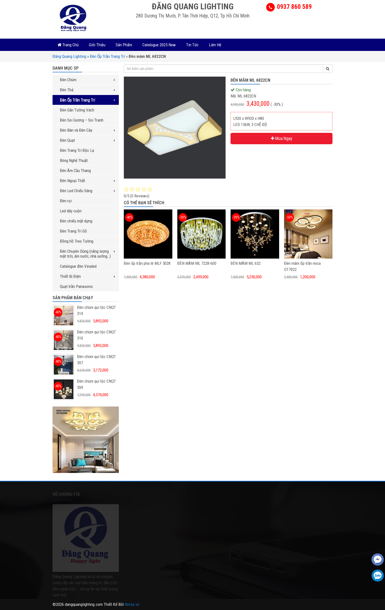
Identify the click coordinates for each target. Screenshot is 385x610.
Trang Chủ (68, 44)
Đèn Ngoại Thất (87, 180)
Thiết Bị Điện (87, 276)
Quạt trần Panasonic (76, 286)
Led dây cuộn (71, 210)
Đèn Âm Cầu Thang (75, 170)
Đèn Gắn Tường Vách (77, 110)
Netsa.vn (132, 604)
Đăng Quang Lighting (69, 56)
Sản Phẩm (124, 44)
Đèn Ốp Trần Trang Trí (107, 56)
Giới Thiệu (97, 44)
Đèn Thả (87, 89)
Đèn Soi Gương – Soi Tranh (81, 120)
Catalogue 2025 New (159, 44)
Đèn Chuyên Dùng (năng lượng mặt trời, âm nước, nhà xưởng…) (87, 254)
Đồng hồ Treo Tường (76, 241)
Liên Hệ (215, 44)
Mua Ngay (281, 138)
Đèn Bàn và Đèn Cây (87, 130)
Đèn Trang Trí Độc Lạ (77, 150)
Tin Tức (192, 44)
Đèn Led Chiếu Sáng (87, 190)
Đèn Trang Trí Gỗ (73, 231)
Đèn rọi (66, 200)
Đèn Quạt (87, 140)
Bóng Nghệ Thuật (74, 160)
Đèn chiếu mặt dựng (76, 221)
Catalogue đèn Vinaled (78, 266)
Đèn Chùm (87, 79)
